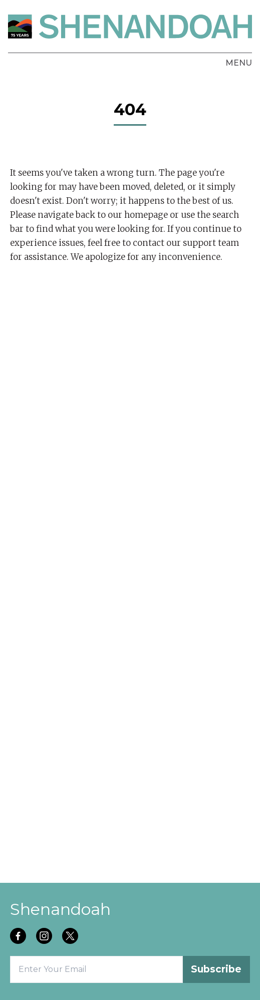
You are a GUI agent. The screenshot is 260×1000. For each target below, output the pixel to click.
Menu (238, 63)
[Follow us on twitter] (71, 937)
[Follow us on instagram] (45, 937)
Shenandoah (60, 909)
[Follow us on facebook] (19, 937)
